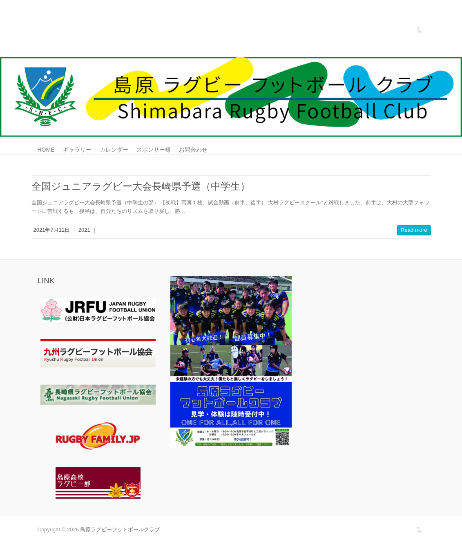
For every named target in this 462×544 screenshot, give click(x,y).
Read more (414, 230)
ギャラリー (77, 149)
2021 (84, 230)
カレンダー (114, 149)
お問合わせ (193, 149)
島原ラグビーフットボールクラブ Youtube (419, 30)
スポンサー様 (153, 149)
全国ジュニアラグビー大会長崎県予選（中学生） (140, 186)
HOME (46, 149)
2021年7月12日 (51, 230)
